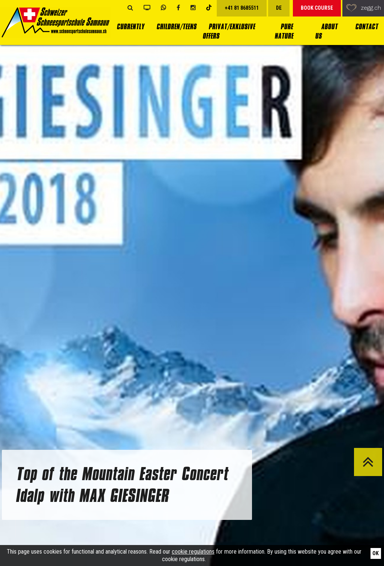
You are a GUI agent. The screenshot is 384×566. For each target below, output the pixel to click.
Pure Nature (283, 31)
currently (130, 26)
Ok (375, 553)
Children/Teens (176, 26)
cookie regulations (193, 551)
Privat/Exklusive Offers (228, 31)
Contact (366, 26)
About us (326, 31)
